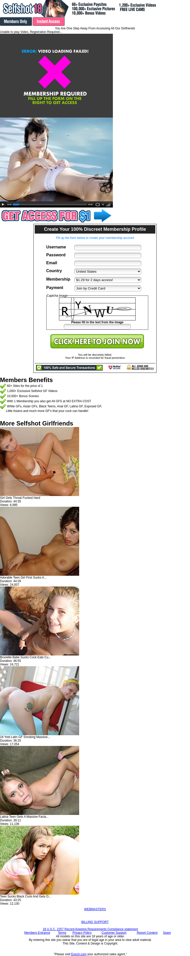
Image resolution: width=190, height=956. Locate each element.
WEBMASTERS (95, 909)
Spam (167, 933)
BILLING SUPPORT (95, 922)
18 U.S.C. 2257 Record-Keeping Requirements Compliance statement (90, 929)
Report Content (147, 933)
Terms (62, 933)
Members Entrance (37, 933)
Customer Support (113, 933)
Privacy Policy (82, 933)
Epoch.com (79, 954)
